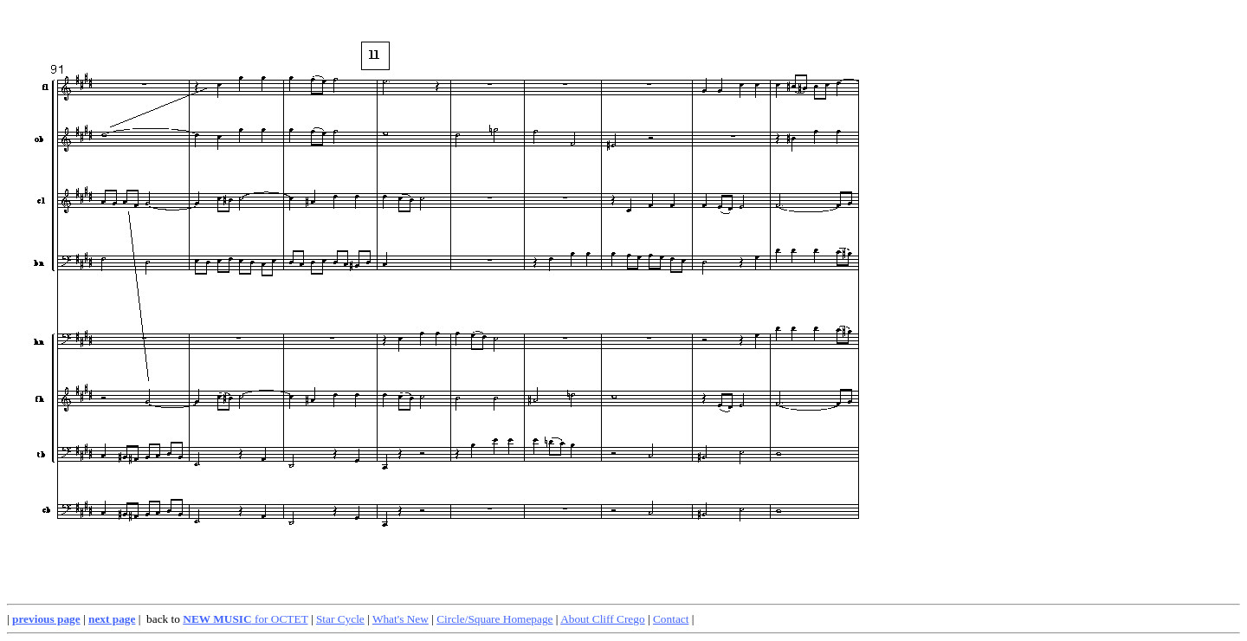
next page (111, 618)
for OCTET (245, 618)
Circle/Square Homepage (494, 618)
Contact (670, 618)
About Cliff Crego (602, 618)
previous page (46, 618)
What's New (400, 618)
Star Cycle (340, 618)
